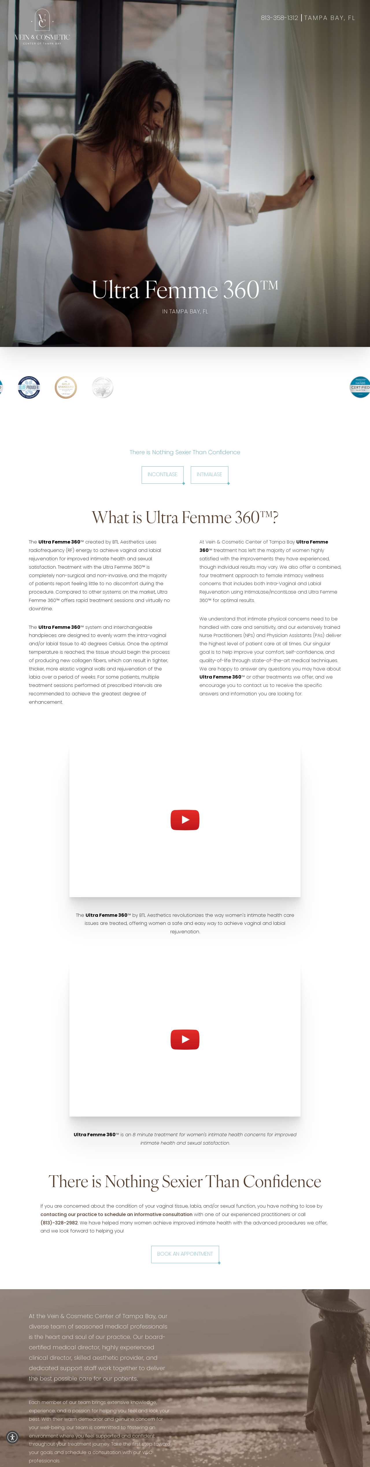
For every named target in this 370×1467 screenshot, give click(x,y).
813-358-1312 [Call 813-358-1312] (279, 18)
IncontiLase (162, 475)
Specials (194, 41)
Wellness (144, 41)
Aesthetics (115, 41)
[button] (12, 1437)
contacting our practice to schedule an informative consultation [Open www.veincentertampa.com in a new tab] (116, 1215)
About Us (220, 41)
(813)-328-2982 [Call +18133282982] (59, 1223)
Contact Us (251, 41)
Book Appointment (293, 41)
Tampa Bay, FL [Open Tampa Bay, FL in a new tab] (330, 18)
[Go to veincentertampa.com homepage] (42, 27)
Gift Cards (334, 41)
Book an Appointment (185, 1254)
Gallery (169, 41)
